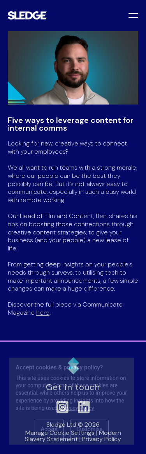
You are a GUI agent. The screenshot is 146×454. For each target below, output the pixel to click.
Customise (89, 429)
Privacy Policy (77, 408)
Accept (49, 429)
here (42, 313)
